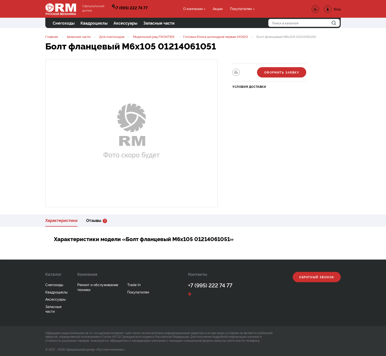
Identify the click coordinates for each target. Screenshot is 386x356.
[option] (131, 133)
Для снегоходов (111, 36)
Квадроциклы (56, 292)
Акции (218, 8)
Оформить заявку (281, 72)
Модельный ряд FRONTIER (154, 36)
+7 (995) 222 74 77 (131, 7)
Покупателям (241, 8)
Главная (51, 36)
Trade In (134, 284)
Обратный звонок (316, 277)
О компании (193, 8)
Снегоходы (54, 284)
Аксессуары (55, 299)
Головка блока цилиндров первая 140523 (215, 36)
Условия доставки (249, 86)
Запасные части (78, 36)
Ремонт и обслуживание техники (97, 287)
